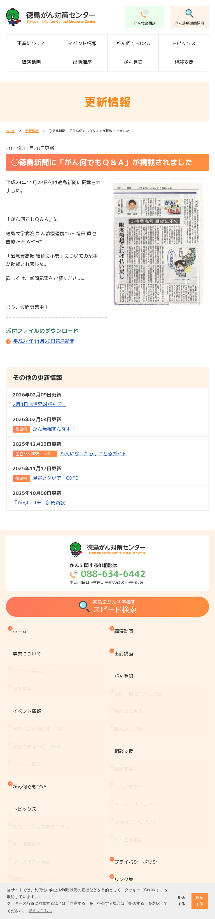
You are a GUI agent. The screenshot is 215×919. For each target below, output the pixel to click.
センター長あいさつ (35, 654)
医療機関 (23, 815)
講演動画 (31, 62)
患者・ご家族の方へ (40, 691)
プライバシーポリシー (139, 782)
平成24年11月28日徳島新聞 (43, 341)
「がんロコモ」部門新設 (39, 497)
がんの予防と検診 (33, 780)
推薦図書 (23, 873)
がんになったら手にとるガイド (70, 449)
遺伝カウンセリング (137, 754)
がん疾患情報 (28, 768)
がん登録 (132, 62)
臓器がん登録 (130, 694)
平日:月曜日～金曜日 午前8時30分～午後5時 (107, 574)
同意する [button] (199, 901)
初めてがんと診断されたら (42, 757)
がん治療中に (130, 731)
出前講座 (82, 62)
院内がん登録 (130, 682)
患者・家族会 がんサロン (42, 827)
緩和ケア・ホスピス (35, 792)
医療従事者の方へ (38, 703)
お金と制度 (26, 838)
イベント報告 (28, 715)
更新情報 (32, 130)
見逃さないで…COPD (46, 473)
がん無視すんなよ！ (44, 424)
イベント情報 (82, 43)
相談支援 (183, 62)
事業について (31, 43)
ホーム (21, 628)
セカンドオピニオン (137, 743)
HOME (10, 130)
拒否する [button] (181, 901)
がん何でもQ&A (133, 43)
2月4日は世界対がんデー (39, 399)
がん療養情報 (28, 850)
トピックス (184, 43)
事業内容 (23, 665)
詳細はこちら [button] (40, 910)
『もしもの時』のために (40, 803)
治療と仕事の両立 (33, 861)
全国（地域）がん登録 (139, 670)
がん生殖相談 (130, 766)
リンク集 (125, 794)
